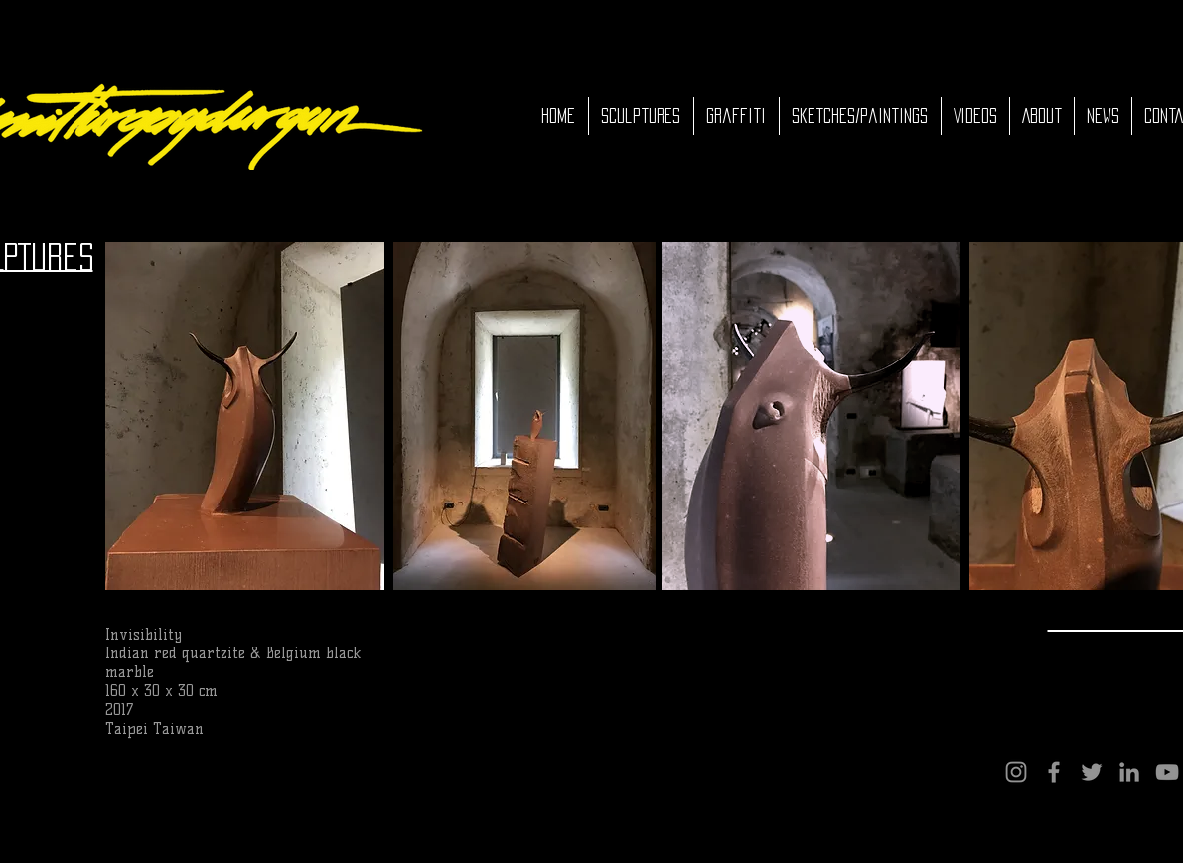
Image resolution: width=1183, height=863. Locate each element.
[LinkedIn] (1129, 772)
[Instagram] (1016, 772)
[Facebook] (1054, 772)
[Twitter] (1092, 772)
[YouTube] (1167, 772)
